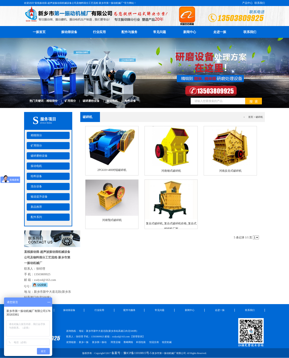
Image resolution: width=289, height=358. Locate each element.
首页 (250, 117)
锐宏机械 (167, 342)
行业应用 (99, 32)
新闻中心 (189, 32)
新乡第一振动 (99, 342)
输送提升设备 (39, 196)
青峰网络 (128, 342)
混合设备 (36, 186)
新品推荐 (36, 206)
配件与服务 (129, 32)
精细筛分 (55, 100)
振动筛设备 (69, 32)
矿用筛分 (74, 100)
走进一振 (219, 32)
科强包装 (141, 342)
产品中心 (247, 2)
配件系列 (36, 217)
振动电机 (116, 100)
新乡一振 (84, 342)
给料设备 (134, 100)
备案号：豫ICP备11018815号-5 (131, 353)
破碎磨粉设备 (95, 100)
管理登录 (137, 336)
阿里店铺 (115, 342)
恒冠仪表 (154, 342)
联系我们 (259, 2)
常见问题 (159, 32)
